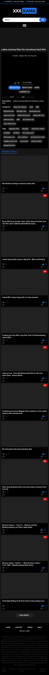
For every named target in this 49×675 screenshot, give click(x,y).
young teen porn (9, 145)
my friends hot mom (37, 137)
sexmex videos (36, 141)
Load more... (24, 615)
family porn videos (38, 129)
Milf (18, 119)
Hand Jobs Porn (38, 115)
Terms (30, 627)
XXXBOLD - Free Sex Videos (15, 1)
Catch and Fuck (9, 115)
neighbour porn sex (10, 141)
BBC (37, 107)
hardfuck (16, 133)
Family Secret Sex (24, 115)
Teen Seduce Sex (10, 124)
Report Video (27, 87)
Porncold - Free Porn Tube (36, 1)
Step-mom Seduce (20, 107)
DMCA (39, 627)
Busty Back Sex (34, 111)
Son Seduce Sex (28, 119)
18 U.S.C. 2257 (24, 631)
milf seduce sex (9, 137)
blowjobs (25, 129)
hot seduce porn (28, 133)
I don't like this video (18, 83)
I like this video (15, 83)
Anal (31, 107)
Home (8, 627)
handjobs (7, 133)
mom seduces (22, 137)
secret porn (24, 141)
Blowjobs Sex (21, 111)
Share (36, 87)
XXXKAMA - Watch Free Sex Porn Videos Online (22, 670)
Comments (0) (24, 92)
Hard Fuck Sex (9, 119)
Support (18, 627)
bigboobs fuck (14, 129)
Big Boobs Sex (9, 111)
